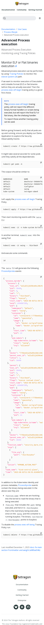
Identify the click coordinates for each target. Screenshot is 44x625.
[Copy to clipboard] (41, 144)
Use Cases (22, 29)
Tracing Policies (16, 74)
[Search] (19, 18)
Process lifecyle (10, 32)
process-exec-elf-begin (11, 90)
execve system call (9, 76)
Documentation (8, 29)
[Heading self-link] (15, 66)
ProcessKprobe (8, 271)
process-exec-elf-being (24, 524)
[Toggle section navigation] (40, 18)
